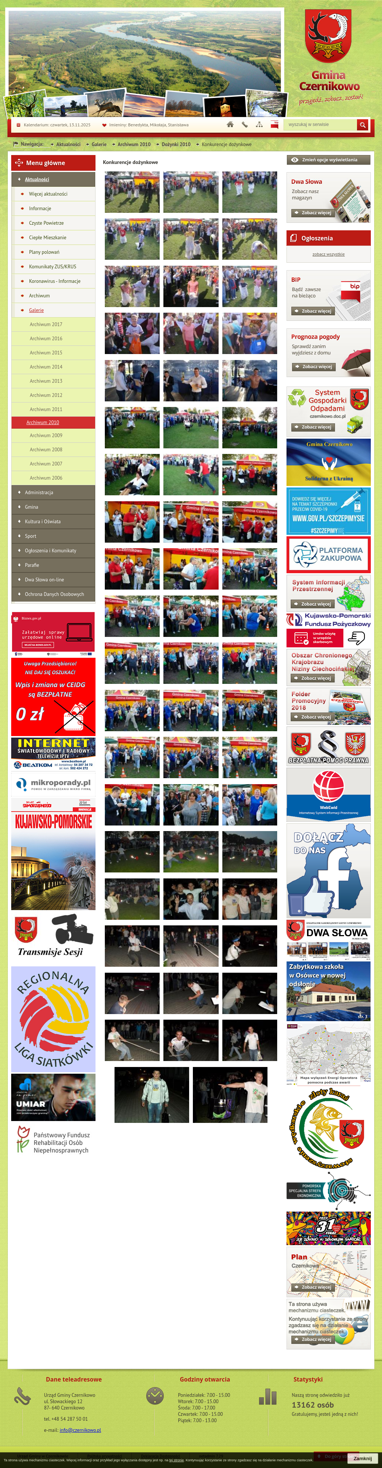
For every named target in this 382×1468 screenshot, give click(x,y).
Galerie (99, 144)
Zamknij (363, 1458)
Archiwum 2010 (134, 144)
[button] (132, 211)
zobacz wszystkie (329, 254)
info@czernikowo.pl (80, 1430)
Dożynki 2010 (176, 144)
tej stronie (176, 1460)
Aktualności (68, 144)
